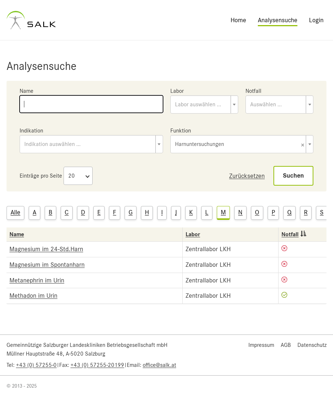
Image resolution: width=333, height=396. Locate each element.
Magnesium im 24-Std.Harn (46, 249)
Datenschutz (311, 345)
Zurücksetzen (247, 175)
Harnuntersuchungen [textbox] (240, 144)
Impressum (261, 345)
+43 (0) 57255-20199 (97, 365)
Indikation (31, 130)
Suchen (293, 175)
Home (238, 20)
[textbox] (204, 104)
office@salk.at (159, 365)
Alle (15, 212)
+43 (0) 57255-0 (36, 365)
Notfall (253, 91)
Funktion (180, 130)
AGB (286, 345)
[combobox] (204, 104)
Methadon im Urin (33, 295)
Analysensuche (277, 20)
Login (316, 20)
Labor (177, 91)
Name (26, 91)
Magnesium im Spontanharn (47, 264)
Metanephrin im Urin (36, 280)
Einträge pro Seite (41, 176)
